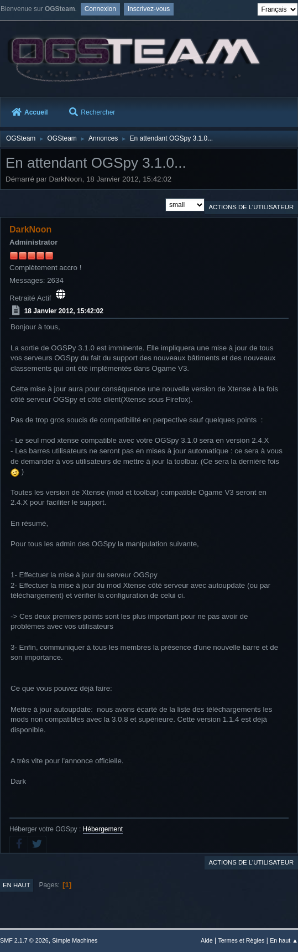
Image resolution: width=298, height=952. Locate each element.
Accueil (30, 112)
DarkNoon (30, 229)
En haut (16, 885)
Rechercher (92, 112)
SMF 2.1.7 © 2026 (24, 940)
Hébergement (103, 829)
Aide (207, 940)
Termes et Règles (241, 940)
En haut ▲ (284, 940)
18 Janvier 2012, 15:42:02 (63, 311)
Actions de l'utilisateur (251, 207)
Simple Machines (74, 940)
